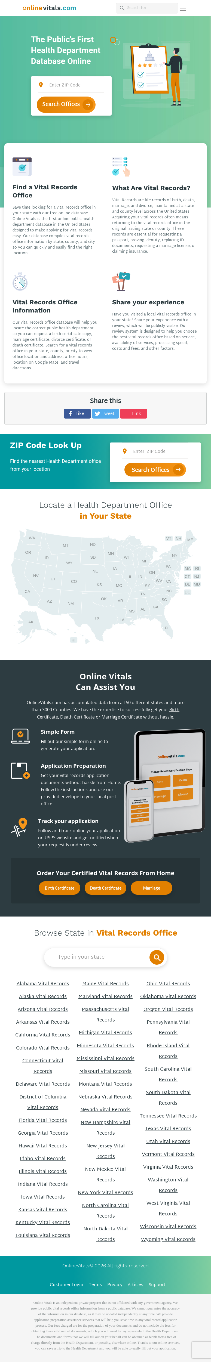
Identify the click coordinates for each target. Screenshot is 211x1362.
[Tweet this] (105, 414)
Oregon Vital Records (168, 1009)
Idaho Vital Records (43, 1158)
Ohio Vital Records (168, 984)
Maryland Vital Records (105, 996)
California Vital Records (42, 1035)
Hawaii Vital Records (43, 1146)
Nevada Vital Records (105, 1110)
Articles (135, 1285)
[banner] (50, 8)
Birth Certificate (59, 888)
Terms (95, 1285)
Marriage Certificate (122, 717)
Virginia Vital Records (168, 1167)
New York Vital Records (105, 1192)
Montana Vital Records (105, 1084)
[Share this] (77, 414)
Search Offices (61, 105)
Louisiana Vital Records (43, 1235)
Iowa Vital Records (43, 1197)
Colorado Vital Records (43, 1048)
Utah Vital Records (168, 1141)
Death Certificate (77, 717)
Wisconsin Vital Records (168, 1226)
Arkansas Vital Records (43, 1022)
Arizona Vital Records (43, 1009)
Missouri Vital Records (105, 1071)
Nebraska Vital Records (105, 1097)
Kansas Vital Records (42, 1210)
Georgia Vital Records (43, 1133)
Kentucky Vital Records (43, 1222)
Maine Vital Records (105, 984)
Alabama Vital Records (43, 984)
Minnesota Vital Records (105, 1046)
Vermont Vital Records (168, 1154)
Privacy (115, 1285)
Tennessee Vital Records (168, 1116)
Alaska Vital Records (43, 996)
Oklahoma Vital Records (168, 996)
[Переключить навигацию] (183, 8)
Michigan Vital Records (105, 1033)
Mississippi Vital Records (105, 1058)
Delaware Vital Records (43, 1084)
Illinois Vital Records (43, 1171)
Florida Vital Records (43, 1120)
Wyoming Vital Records (168, 1239)
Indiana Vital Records (43, 1184)
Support (157, 1285)
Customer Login (66, 1285)
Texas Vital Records (168, 1129)
